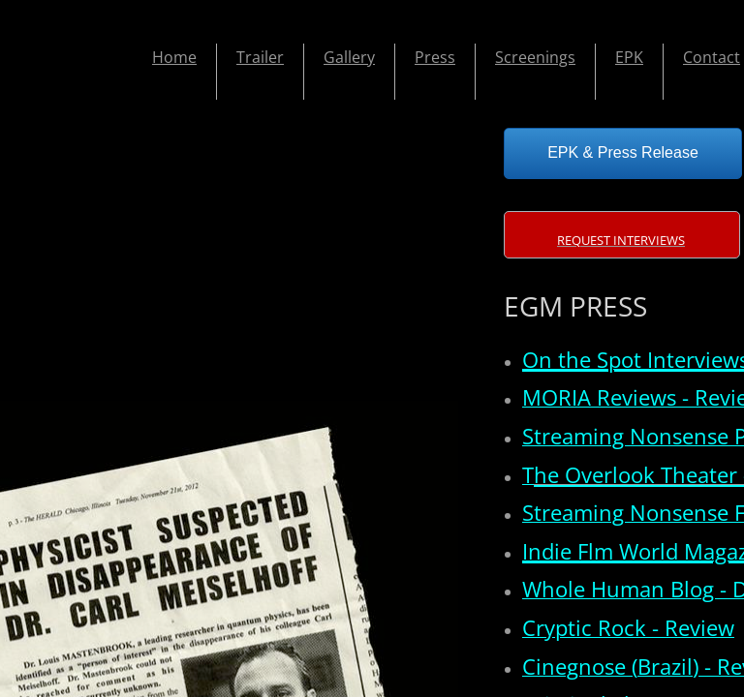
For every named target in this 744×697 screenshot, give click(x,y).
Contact (711, 57)
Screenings (535, 57)
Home (174, 57)
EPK (629, 57)
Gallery (349, 57)
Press (435, 57)
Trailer (260, 57)
